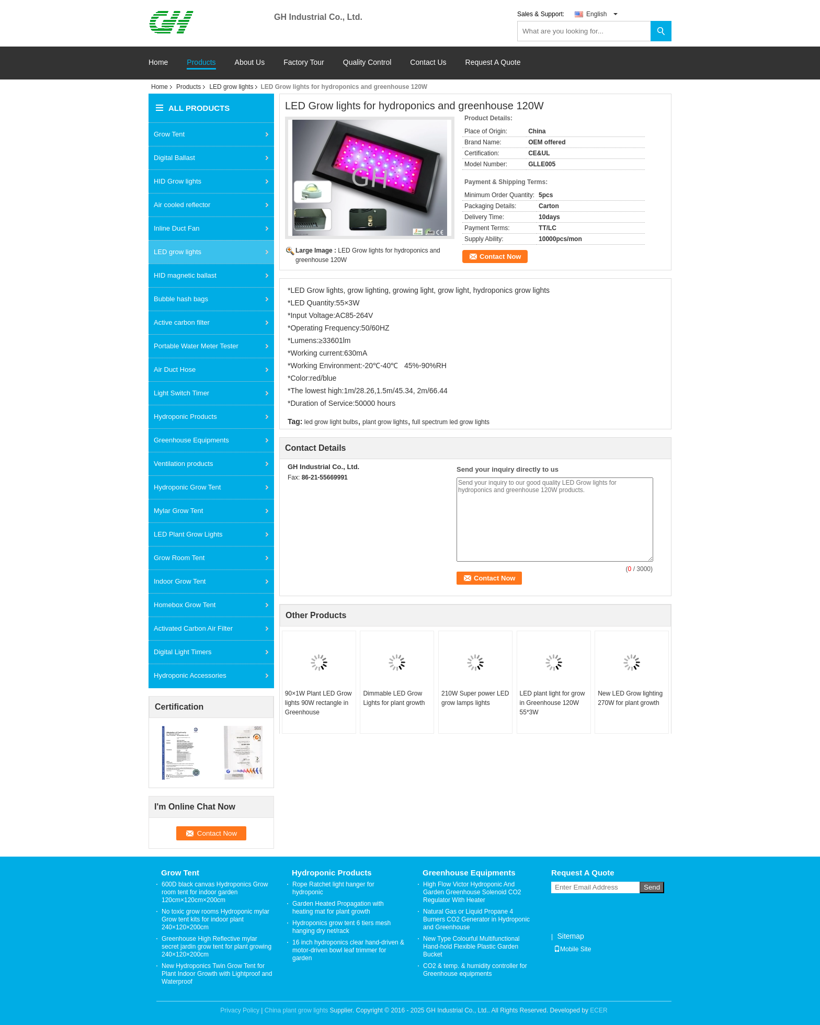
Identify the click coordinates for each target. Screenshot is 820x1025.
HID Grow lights (177, 181)
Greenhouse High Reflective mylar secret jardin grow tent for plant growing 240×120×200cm (216, 946)
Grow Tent (169, 134)
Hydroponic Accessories (190, 675)
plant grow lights (385, 422)
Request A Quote (493, 62)
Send (652, 887)
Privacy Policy (239, 1010)
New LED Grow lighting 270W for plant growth (630, 698)
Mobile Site (572, 949)
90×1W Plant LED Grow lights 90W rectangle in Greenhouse (318, 703)
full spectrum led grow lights (450, 422)
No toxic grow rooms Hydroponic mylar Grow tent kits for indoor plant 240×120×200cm (215, 919)
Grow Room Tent (179, 558)
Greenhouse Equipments (191, 440)
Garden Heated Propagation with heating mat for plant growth (338, 907)
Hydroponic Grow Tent (187, 487)
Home (158, 62)
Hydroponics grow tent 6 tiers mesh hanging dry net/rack (341, 927)
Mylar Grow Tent (178, 511)
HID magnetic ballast (185, 275)
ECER (598, 1010)
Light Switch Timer (181, 393)
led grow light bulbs (331, 422)
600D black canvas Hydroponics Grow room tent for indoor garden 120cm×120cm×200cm (215, 892)
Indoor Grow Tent (180, 581)
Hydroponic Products (185, 416)
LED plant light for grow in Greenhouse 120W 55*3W (552, 703)
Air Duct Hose (175, 369)
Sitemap (570, 936)
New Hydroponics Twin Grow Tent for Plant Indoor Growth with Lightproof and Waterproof (217, 973)
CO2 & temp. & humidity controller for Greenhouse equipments (475, 969)
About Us (250, 62)
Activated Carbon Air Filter (193, 628)
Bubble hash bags (181, 299)
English (602, 14)
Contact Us (428, 62)
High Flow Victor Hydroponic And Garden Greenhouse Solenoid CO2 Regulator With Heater (472, 892)
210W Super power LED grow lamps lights (475, 698)
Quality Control (367, 62)
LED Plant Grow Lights (188, 534)
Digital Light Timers (183, 652)
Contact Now (500, 256)
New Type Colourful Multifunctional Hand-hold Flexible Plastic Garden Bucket (471, 946)
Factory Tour (303, 62)
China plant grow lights (296, 1010)
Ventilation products (183, 464)
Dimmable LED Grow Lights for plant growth (394, 698)
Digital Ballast (174, 158)
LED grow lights (231, 86)
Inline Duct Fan (176, 228)
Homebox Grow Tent (184, 605)
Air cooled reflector (182, 205)
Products (201, 62)
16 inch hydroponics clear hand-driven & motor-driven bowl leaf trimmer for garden (348, 950)
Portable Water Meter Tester (196, 346)
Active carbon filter (182, 322)
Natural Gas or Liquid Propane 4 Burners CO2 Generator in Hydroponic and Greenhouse (476, 919)
